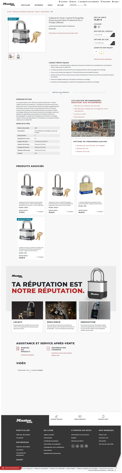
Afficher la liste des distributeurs (103, 59)
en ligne (48, 430)
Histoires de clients (77, 441)
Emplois (73, 438)
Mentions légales (70, 468)
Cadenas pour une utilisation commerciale (22, 11)
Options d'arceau (83, 151)
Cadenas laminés (45, 11)
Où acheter (19, 438)
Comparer (41, 211)
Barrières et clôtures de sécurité (87, 106)
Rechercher (73, 4)
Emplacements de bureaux (52, 453)
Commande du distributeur (21, 454)
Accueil (9, 11)
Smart (19, 460)
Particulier (23, 430)
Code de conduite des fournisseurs (97, 470)
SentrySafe (102, 441)
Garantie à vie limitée (27, 355)
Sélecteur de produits (23, 434)
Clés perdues (48, 438)
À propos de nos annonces (106, 468)
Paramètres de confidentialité (57, 468)
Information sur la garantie (52, 444)
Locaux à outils (80, 114)
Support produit (49, 434)
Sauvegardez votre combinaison (54, 447)
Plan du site (111, 470)
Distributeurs (80, 117)
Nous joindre (48, 450)
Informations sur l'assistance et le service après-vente (63, 33)
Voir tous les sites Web (106, 444)
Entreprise (22, 442)
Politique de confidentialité (41, 468)
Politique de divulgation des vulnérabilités (87, 468)
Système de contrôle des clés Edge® (91, 145)
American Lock (103, 438)
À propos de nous (81, 430)
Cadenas (37, 11)
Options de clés (82, 148)
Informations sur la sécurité (80, 434)
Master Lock (103, 434)
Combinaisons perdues (51, 441)
